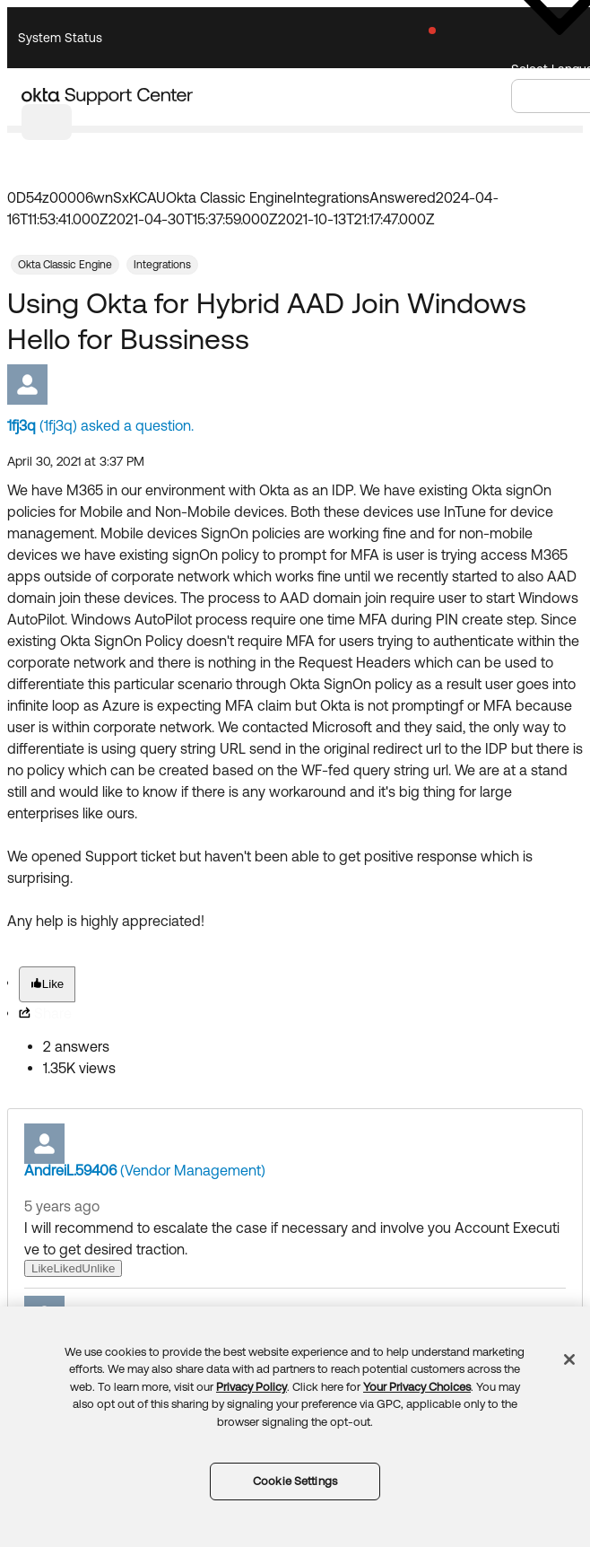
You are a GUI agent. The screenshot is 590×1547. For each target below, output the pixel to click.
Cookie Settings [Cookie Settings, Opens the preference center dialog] (295, 1481)
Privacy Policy (251, 1387)
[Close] (569, 1359)
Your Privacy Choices (417, 1387)
